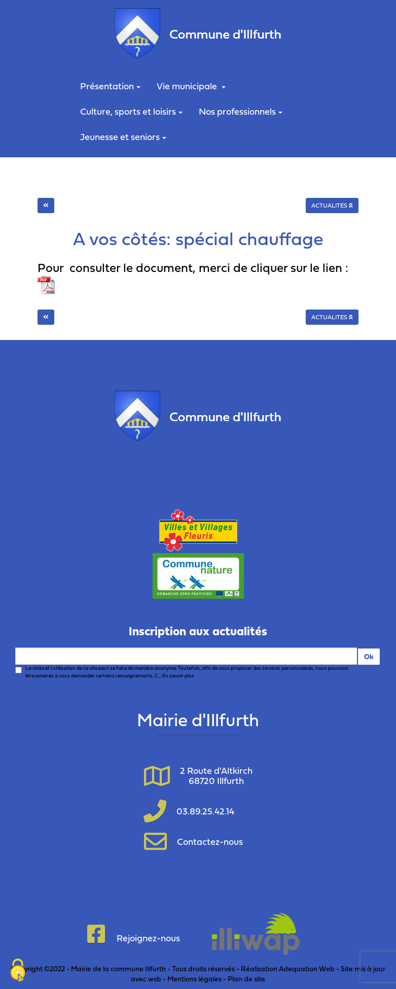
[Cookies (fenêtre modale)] (17, 971)
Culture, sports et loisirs (131, 111)
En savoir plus (178, 675)
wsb (154, 978)
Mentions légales (194, 978)
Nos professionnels (240, 111)
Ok (369, 656)
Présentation (110, 86)
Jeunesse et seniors (123, 137)
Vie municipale (191, 86)
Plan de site (246, 978)
